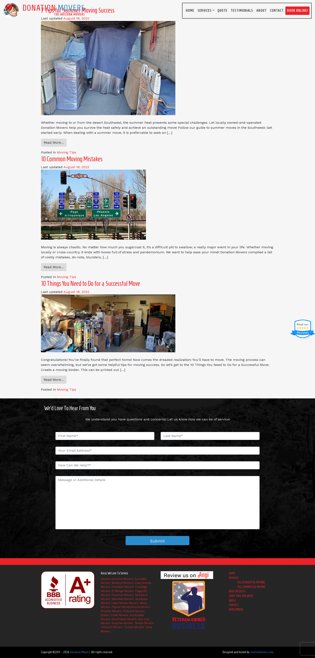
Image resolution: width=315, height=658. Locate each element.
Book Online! (297, 10)
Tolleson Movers (112, 627)
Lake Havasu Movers (125, 603)
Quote (222, 10)
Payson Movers (121, 607)
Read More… (54, 142)
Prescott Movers (134, 611)
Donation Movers (80, 652)
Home (190, 10)
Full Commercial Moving (251, 587)
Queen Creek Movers (114, 615)
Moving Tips (66, 152)
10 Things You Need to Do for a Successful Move (90, 283)
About (261, 10)
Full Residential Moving (251, 582)
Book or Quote (237, 591)
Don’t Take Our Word (241, 596)
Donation (53, 7)
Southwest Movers (124, 619)
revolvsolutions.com (261, 652)
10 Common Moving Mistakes (71, 159)
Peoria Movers (140, 607)
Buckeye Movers (122, 582)
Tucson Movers (134, 627)
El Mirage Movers (123, 591)
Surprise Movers (122, 623)
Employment (236, 609)
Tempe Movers (144, 623)
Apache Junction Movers (117, 578)
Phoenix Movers (111, 611)
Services (205, 10)
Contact (277, 10)
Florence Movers (123, 595)
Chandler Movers (123, 586)
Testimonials (242, 10)
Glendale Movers (123, 599)
